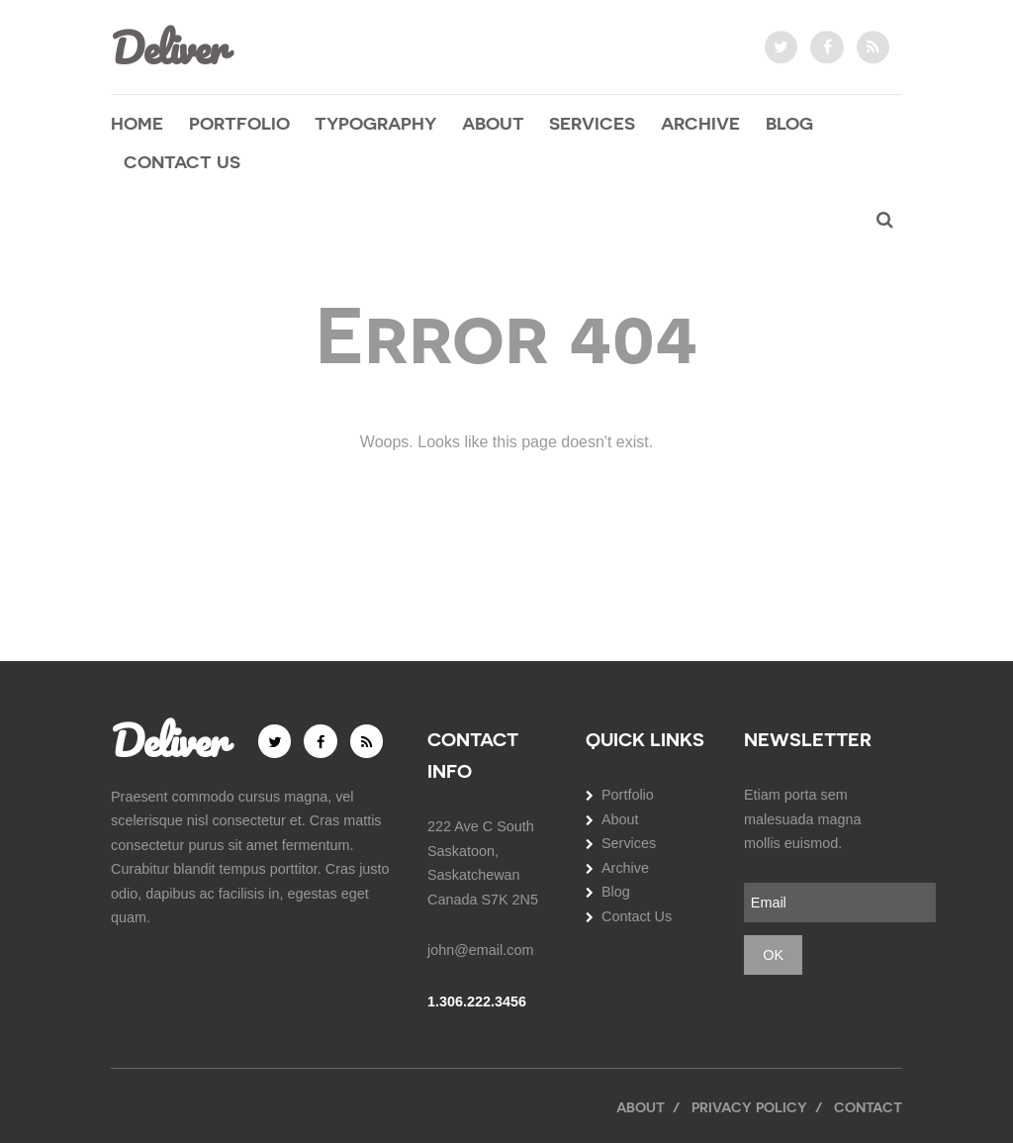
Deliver (168, 47)
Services (592, 122)
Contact (868, 1106)
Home (137, 122)
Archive (700, 122)
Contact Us (182, 161)
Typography (375, 122)
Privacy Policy (749, 1106)
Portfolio (239, 122)
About (493, 122)
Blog (789, 122)
